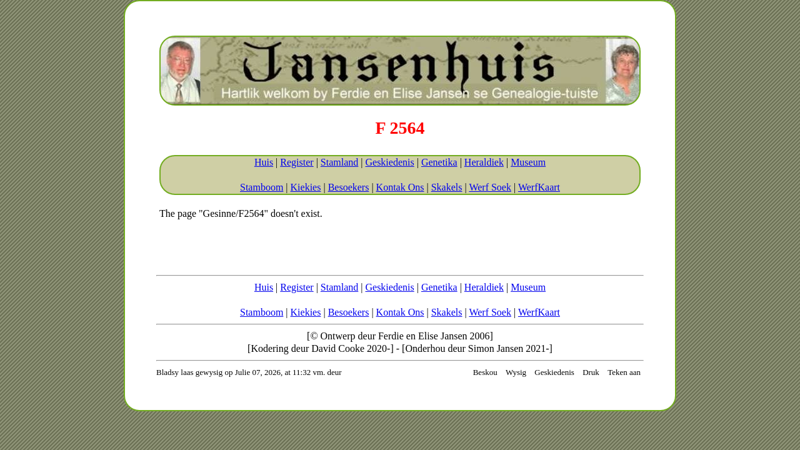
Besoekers (348, 187)
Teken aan (624, 372)
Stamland (339, 162)
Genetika (439, 162)
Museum (528, 162)
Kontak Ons (400, 187)
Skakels (446, 187)
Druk (590, 372)
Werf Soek (490, 187)
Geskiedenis (389, 162)
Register (296, 162)
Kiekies (306, 187)
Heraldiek (484, 162)
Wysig (516, 372)
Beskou (485, 372)
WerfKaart (539, 187)
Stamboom (261, 187)
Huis (263, 162)
